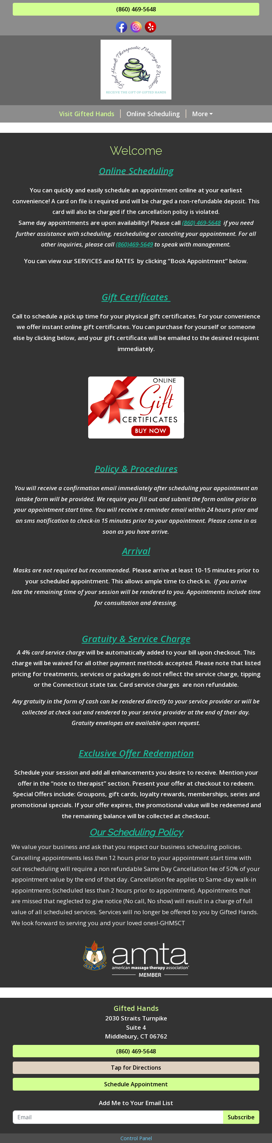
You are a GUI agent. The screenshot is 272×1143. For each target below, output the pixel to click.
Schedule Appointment (136, 1084)
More (200, 113)
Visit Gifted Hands (90, 113)
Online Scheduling (156, 113)
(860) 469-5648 (136, 9)
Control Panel (136, 1138)
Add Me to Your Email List (136, 1103)
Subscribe (241, 1117)
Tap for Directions (136, 1067)
